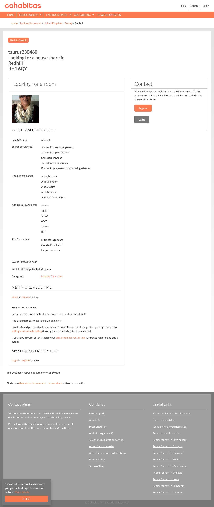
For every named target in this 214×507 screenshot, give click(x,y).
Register (194, 5)
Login (206, 5)
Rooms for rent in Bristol (166, 459)
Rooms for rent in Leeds (166, 479)
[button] (41, 15)
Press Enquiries (98, 426)
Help (184, 5)
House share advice (163, 419)
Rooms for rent (29, 14)
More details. (22, 492)
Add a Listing (82, 14)
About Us (94, 419)
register (25, 296)
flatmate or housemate (32, 383)
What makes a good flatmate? (169, 426)
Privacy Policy (97, 459)
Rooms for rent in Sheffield (167, 472)
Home (10, 14)
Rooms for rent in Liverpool (168, 452)
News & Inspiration (109, 14)
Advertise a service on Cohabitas (107, 452)
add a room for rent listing (70, 337)
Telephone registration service (106, 439)
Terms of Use (96, 466)
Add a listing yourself (101, 433)
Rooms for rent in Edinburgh (168, 485)
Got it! (26, 498)
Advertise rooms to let (101, 446)
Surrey (68, 23)
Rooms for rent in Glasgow (167, 446)
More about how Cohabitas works (172, 413)
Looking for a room (30, 23)
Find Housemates (56, 14)
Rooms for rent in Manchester (169, 466)
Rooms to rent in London (166, 433)
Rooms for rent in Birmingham (169, 439)
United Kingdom (53, 23)
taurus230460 (22, 52)
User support (96, 413)
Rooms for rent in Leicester (168, 492)
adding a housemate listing (27, 331)
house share (55, 383)
